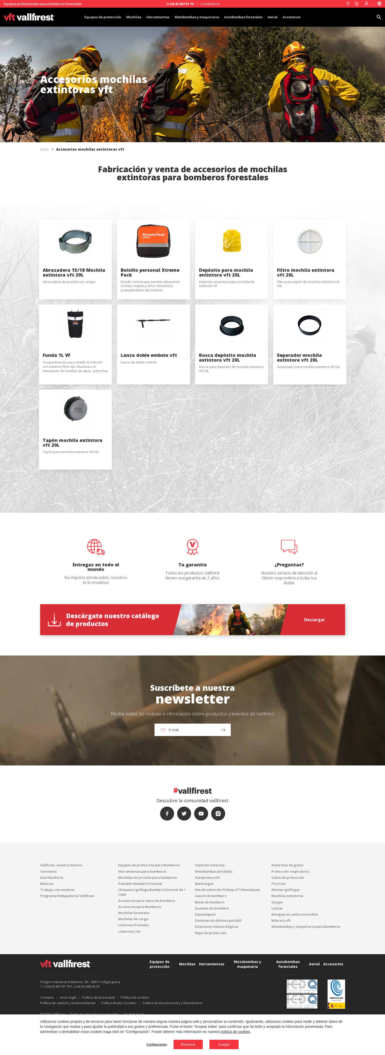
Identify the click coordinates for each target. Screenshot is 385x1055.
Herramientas (152, 17)
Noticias (46, 917)
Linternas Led (129, 965)
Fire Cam (278, 917)
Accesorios (306, 17)
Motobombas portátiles (214, 905)
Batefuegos (204, 917)
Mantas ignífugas (285, 923)
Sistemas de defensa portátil (218, 954)
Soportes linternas (210, 899)
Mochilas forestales (134, 946)
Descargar (314, 653)
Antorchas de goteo (287, 899)
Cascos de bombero (210, 929)
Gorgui (277, 935)
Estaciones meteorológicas (216, 960)
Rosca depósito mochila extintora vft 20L (227, 380)
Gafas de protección (287, 911)
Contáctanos (210, 4)
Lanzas (277, 941)
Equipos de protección (89, 17)
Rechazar (186, 1044)
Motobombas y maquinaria (196, 17)
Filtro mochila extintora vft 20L (305, 283)
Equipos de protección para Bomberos (149, 899)
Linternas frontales (133, 958)
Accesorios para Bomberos (139, 940)
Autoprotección (207, 911)
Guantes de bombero (212, 941)
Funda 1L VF (56, 377)
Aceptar (231, 1044)
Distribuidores (51, 911)
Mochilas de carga (133, 952)
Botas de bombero (209, 935)
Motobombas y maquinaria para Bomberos (305, 960)
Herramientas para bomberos (142, 905)
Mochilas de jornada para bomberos (147, 911)
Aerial (284, 17)
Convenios (48, 905)
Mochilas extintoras (287, 929)
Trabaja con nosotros (57, 923)
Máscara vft (280, 954)
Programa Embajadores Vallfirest (67, 929)
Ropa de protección (210, 966)
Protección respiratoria (290, 905)
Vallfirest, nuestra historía (61, 899)
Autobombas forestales (250, 17)
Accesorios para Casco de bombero (146, 934)
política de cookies (235, 1031)
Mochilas (124, 17)
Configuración (147, 1044)
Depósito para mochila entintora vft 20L (226, 283)
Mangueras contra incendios (294, 948)
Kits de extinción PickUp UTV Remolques (227, 923)
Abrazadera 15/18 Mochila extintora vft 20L (74, 283)
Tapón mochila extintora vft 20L (72, 476)
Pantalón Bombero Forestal (140, 917)
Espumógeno (205, 948)
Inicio (44, 149)
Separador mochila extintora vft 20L (299, 380)
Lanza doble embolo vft (149, 377)
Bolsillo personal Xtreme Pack (150, 283)
